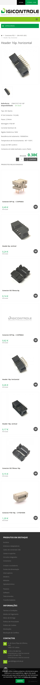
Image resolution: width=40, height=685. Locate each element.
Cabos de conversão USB (11, 550)
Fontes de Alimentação (11, 569)
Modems (6, 577)
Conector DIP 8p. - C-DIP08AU (13, 335)
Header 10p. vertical (9, 424)
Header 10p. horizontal (10, 379)
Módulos (6, 580)
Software (6, 593)
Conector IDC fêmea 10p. (11, 468)
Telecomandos (8, 596)
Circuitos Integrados (10, 557)
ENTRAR (21, 2)
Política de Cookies (9, 625)
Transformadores (9, 600)
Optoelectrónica (8, 584)
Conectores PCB (9, 35)
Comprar (32, 159)
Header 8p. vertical (9, 246)
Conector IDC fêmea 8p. (11, 290)
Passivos (6, 589)
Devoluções (7, 629)
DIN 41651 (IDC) (22, 35)
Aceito (20, 681)
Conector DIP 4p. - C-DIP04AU (13, 202)
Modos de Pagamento (10, 614)
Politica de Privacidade (11, 622)
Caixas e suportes (9, 553)
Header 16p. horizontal (10, 38)
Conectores (7, 561)
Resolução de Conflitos (11, 633)
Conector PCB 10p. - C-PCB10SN (13, 513)
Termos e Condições (10, 610)
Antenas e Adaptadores (11, 546)
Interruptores (8, 573)
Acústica (6, 542)
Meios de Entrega (9, 618)
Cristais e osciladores (10, 566)
